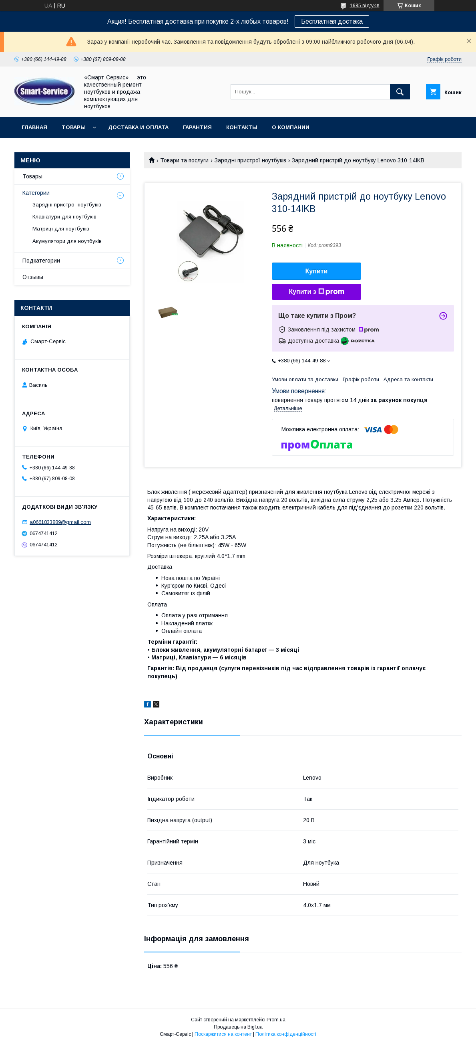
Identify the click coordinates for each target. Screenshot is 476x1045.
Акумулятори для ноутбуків (67, 241)
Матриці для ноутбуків (60, 229)
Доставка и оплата (138, 127)
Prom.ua (276, 1020)
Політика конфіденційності (285, 1034)
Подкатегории (41, 260)
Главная (34, 127)
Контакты (241, 127)
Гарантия (197, 127)
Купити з (316, 291)
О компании (290, 127)
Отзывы (32, 277)
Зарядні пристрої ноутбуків (250, 160)
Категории (36, 193)
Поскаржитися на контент (223, 1034)
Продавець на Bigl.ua (238, 1027)
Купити (316, 271)
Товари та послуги (184, 160)
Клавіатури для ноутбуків (64, 217)
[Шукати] (400, 91)
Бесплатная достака (332, 21)
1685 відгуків (365, 5)
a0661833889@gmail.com (60, 522)
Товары (74, 127)
